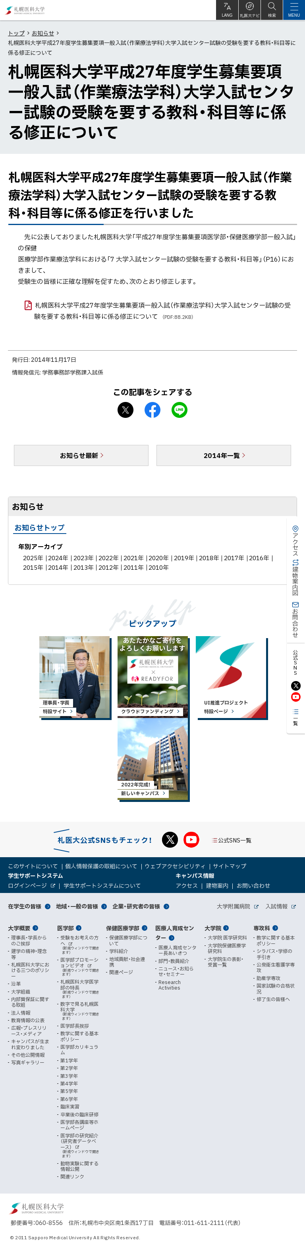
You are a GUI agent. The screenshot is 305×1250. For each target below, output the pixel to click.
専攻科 (261, 928)
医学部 (65, 928)
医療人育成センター (174, 933)
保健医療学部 (122, 928)
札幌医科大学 (25, 10)
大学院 (213, 928)
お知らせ (43, 33)
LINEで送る (179, 410)
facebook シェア (152, 410)
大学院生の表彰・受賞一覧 (225, 962)
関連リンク (72, 1176)
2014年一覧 (222, 455)
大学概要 (19, 928)
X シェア (125, 410)
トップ (16, 33)
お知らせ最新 (79, 455)
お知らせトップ (40, 527)
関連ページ (121, 972)
